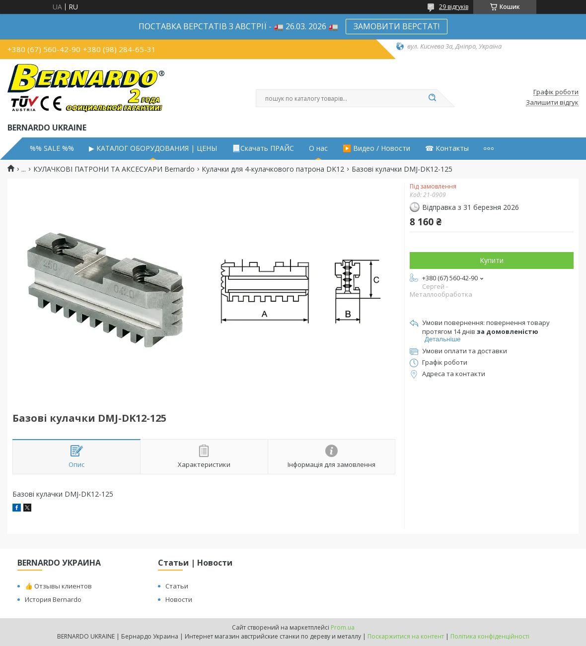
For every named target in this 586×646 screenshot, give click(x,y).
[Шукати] (432, 98)
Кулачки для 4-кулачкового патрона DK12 (273, 169)
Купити (492, 260)
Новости (178, 599)
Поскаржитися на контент (405, 636)
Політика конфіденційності (489, 636)
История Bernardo (53, 599)
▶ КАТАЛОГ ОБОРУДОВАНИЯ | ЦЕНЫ (153, 148)
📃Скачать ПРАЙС (263, 148)
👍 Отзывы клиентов (58, 585)
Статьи (176, 585)
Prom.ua (343, 627)
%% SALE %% (52, 148)
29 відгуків (453, 6)
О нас (318, 148)
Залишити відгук (552, 102)
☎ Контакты (447, 148)
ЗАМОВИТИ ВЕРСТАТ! (397, 26)
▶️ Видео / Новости (376, 148)
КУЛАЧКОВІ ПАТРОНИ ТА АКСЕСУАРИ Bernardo (114, 169)
